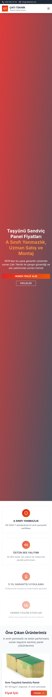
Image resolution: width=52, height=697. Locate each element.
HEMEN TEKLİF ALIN (26, 276)
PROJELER (26, 283)
